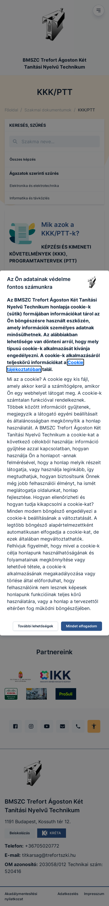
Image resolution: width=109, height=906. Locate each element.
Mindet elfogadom (81, 626)
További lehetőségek (35, 626)
